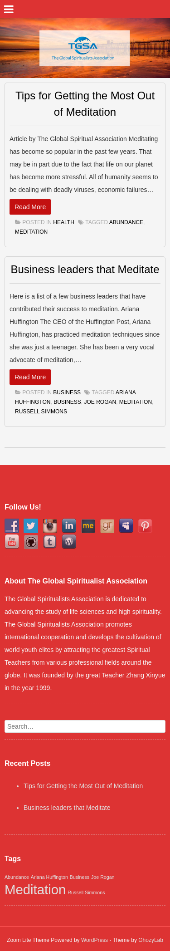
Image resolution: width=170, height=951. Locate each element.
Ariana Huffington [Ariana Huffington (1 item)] (49, 877)
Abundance (126, 222)
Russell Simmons (41, 411)
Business (67, 392)
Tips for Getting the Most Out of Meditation (83, 785)
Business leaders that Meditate (84, 269)
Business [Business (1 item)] (79, 877)
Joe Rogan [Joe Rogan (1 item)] (103, 877)
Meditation (31, 232)
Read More (30, 207)
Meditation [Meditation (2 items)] (35, 889)
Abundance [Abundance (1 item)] (17, 877)
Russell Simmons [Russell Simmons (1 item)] (86, 892)
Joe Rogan (100, 402)
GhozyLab (150, 940)
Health (63, 222)
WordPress (94, 940)
